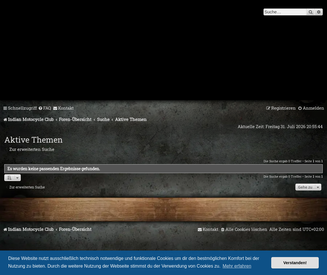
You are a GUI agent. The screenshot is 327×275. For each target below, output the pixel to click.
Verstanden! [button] (295, 262)
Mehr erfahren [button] (237, 266)
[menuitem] (44, 108)
